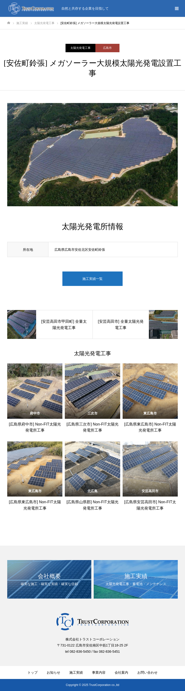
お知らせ (53, 672)
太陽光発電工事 (80, 48)
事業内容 (99, 672)
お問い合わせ (147, 672)
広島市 (107, 48)
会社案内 (121, 672)
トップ (32, 672)
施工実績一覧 (92, 279)
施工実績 (76, 672)
